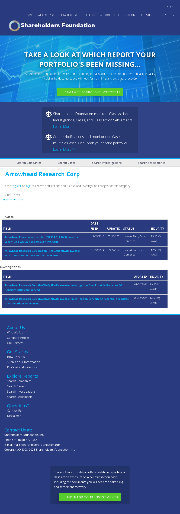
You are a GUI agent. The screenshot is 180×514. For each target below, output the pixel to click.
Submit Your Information (23, 362)
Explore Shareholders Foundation (110, 15)
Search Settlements (151, 163)
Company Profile (18, 338)
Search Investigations (107, 163)
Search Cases (67, 163)
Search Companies (29, 163)
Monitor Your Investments (92, 497)
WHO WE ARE (46, 15)
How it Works (16, 357)
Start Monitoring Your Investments (92, 92)
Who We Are (15, 332)
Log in (170, 6)
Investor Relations (13, 199)
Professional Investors (22, 367)
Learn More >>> (66, 126)
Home (29, 15)
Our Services (15, 343)
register (16, 186)
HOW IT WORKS (69, 15)
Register (146, 15)
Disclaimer (14, 416)
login (28, 186)
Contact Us (166, 15)
